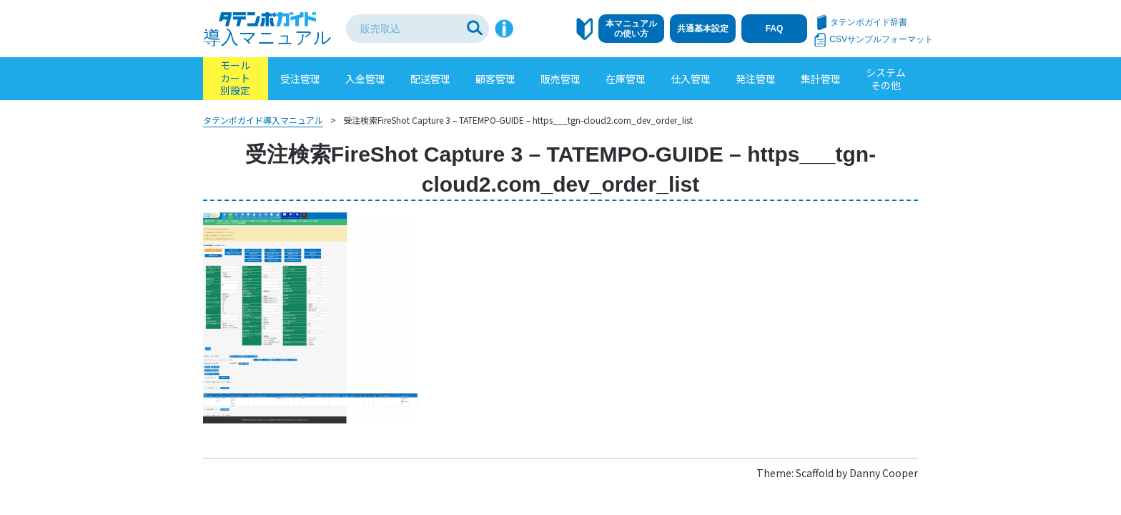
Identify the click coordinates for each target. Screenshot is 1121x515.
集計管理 (821, 79)
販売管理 (560, 79)
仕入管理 (691, 79)
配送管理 (430, 79)
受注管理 (300, 79)
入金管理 (365, 79)
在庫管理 (626, 79)
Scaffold (815, 473)
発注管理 (756, 79)
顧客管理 (495, 79)
